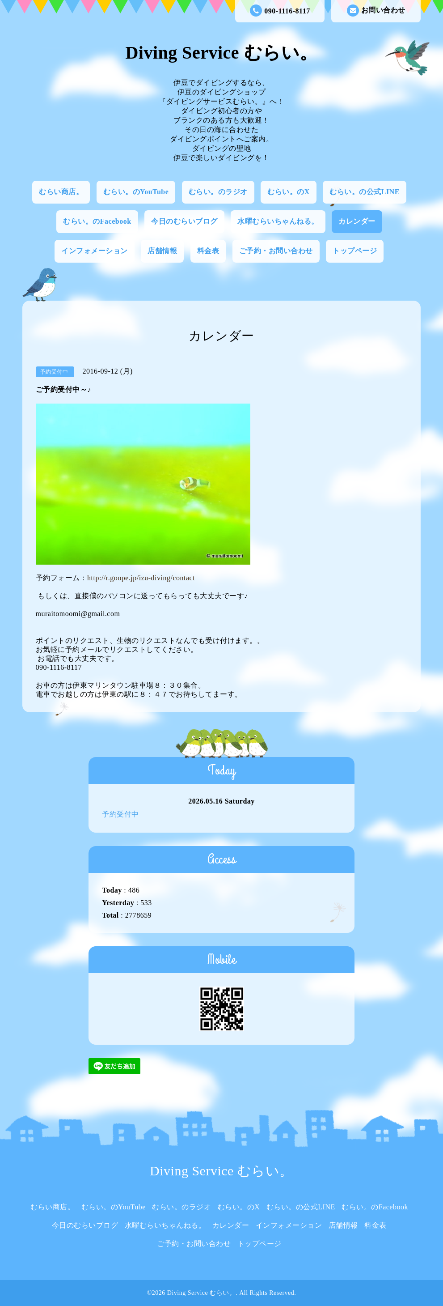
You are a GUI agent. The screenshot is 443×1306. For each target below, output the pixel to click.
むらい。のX (288, 192)
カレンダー (356, 221)
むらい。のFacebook (97, 221)
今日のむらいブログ (184, 221)
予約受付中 (120, 814)
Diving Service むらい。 (221, 53)
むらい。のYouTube (136, 192)
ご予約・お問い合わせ (276, 251)
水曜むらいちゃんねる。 (278, 221)
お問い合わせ (376, 10)
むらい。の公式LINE (364, 192)
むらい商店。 (61, 192)
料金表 (208, 251)
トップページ (355, 251)
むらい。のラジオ (218, 192)
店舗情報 (162, 251)
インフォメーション (94, 251)
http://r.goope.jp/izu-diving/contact (141, 578)
